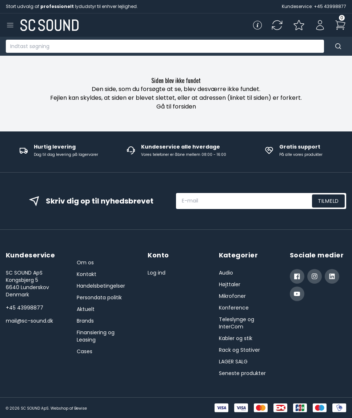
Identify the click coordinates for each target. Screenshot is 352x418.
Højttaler (229, 284)
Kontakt (86, 274)
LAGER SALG (233, 361)
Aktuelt (86, 309)
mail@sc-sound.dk (29, 320)
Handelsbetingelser (101, 285)
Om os (85, 262)
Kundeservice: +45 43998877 (314, 6)
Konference (234, 307)
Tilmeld (328, 201)
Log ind (156, 272)
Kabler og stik (235, 338)
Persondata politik (99, 297)
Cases (84, 351)
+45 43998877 (24, 307)
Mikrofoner (232, 296)
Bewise (80, 408)
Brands (85, 320)
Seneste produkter (242, 373)
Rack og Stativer (239, 350)
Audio (226, 272)
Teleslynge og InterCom (236, 323)
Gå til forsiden (176, 106)
